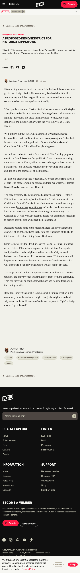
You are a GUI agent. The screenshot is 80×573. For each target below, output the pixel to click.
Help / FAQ (7, 480)
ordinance (13, 154)
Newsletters (8, 485)
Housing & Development (28, 357)
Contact (6, 490)
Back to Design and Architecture (18, 26)
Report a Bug (7, 553)
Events (5, 454)
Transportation (50, 357)
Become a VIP (48, 476)
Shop (43, 485)
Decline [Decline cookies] (58, 564)
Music (44, 440)
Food (4, 445)
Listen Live (14, 4)
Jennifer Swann (21, 293)
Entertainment (9, 440)
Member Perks (48, 490)
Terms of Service (41, 553)
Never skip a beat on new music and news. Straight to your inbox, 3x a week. (38, 408)
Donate (69, 4)
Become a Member (50, 471)
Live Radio (46, 435)
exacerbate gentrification (29, 207)
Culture (9, 357)
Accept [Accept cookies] (73, 564)
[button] (18, 11)
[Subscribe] (74, 416)
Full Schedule (47, 449)
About (5, 471)
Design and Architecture (13, 34)
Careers (6, 476)
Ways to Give (47, 480)
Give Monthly (29, 523)
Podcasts (46, 445)
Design (9, 363)
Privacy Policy (23, 553)
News (5, 435)
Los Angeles (67, 357)
